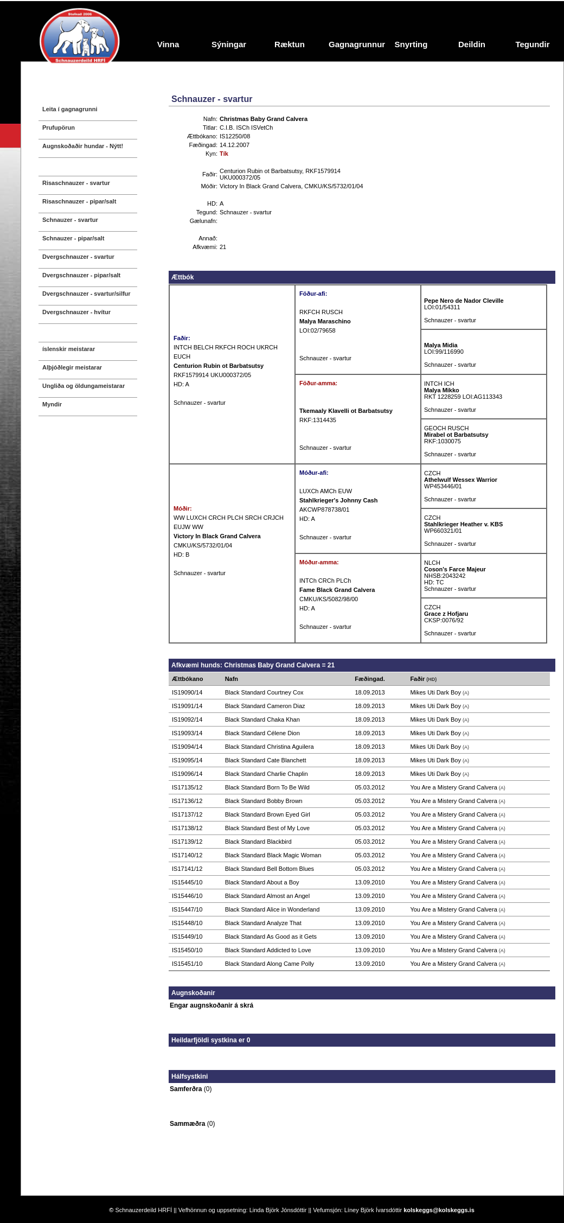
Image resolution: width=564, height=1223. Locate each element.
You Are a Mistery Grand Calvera (453, 787)
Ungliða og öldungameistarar (83, 386)
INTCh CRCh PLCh (325, 580)
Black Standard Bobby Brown (264, 801)
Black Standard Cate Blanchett (265, 760)
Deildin (471, 44)
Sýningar (228, 44)
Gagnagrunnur (355, 44)
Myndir (52, 404)
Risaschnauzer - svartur (76, 183)
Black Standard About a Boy (262, 882)
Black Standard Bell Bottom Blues (269, 868)
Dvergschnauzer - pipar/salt (81, 275)
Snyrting (411, 44)
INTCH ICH (439, 383)
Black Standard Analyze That (263, 923)
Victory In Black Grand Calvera (260, 186)
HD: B (181, 554)
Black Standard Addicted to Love (268, 950)
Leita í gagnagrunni (69, 109)
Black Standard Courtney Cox (264, 692)
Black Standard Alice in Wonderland (272, 909)
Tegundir (532, 44)
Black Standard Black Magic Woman (273, 855)
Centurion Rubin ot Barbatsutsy (261, 171)
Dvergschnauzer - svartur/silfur (86, 293)
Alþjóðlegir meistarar (72, 367)
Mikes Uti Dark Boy (435, 692)
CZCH (432, 473)
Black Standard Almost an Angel (267, 896)
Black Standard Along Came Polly (269, 963)
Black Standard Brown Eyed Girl (267, 814)
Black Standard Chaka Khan (262, 719)
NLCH (432, 562)
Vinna (168, 44)
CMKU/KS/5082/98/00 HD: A (337, 599)
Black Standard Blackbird (258, 841)
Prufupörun (58, 127)
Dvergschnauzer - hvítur (76, 312)
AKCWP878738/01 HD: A (338, 509)
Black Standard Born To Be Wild (267, 787)
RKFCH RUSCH (321, 312)
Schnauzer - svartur (70, 219)
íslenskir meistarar (68, 349)
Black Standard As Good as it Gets (271, 936)
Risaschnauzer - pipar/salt (79, 201)
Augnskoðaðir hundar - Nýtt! (82, 146)
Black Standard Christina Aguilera (269, 746)
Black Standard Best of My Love (267, 828)
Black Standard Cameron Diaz (265, 706)
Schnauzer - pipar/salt (73, 238)
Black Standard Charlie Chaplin (266, 773)
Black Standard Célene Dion (262, 733)
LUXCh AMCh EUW (325, 491)
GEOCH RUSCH (446, 428)
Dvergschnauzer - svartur (78, 256)
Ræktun (289, 44)
